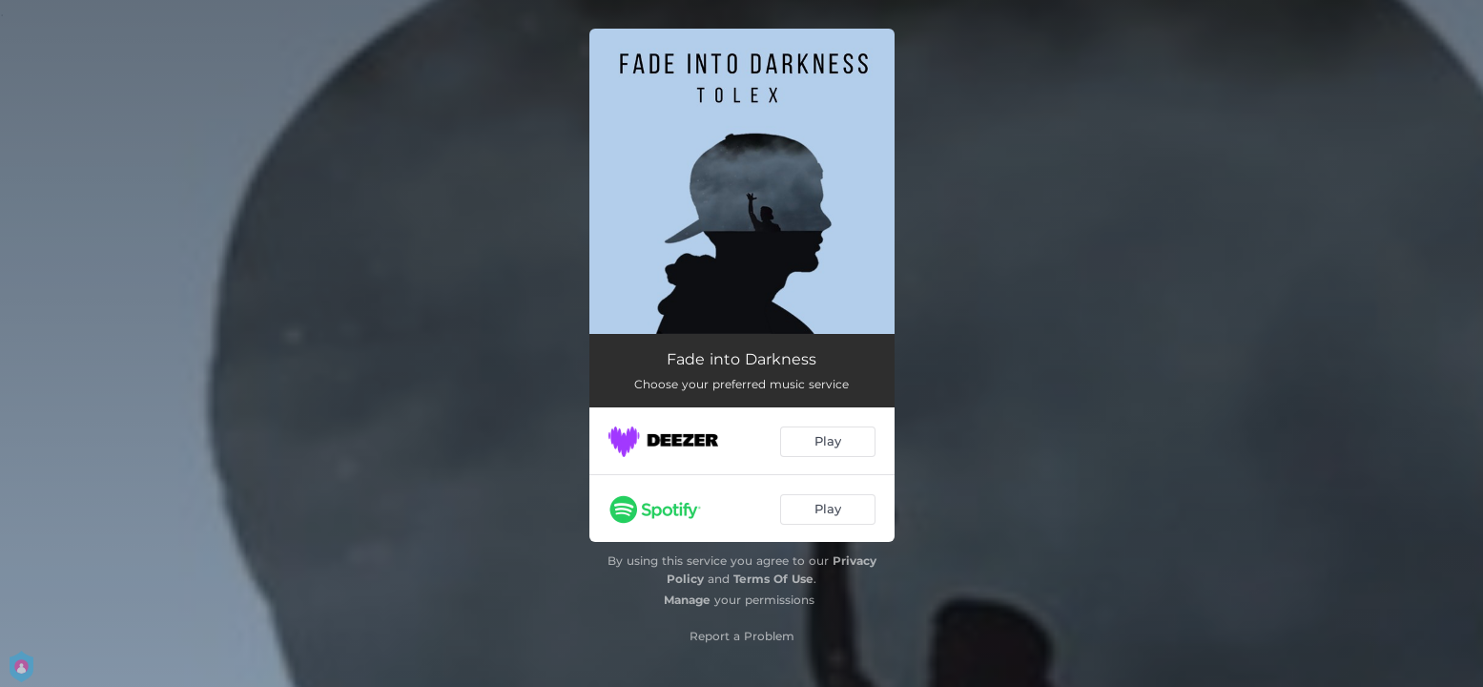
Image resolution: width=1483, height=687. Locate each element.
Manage (687, 600)
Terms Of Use (773, 579)
